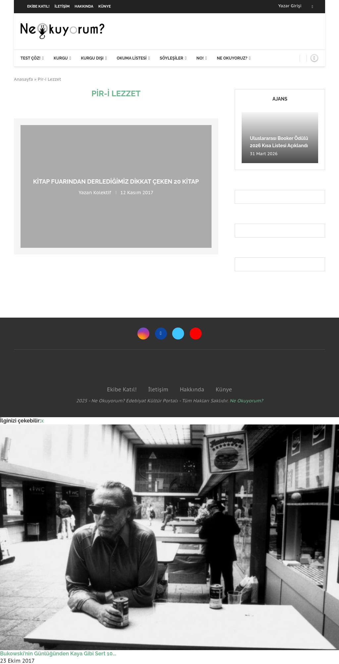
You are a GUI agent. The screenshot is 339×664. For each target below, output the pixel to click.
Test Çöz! (30, 58)
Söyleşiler (171, 58)
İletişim (62, 6)
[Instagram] (143, 333)
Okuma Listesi (131, 58)
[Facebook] (312, 7)
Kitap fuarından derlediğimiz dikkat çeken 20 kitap (116, 181)
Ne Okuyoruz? (232, 58)
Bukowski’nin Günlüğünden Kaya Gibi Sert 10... (58, 653)
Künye (104, 6)
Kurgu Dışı (92, 58)
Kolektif (102, 193)
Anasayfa (23, 79)
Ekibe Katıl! (38, 6)
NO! (200, 58)
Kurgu (61, 58)
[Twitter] (178, 333)
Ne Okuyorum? (246, 401)
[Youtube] (196, 333)
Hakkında (83, 6)
